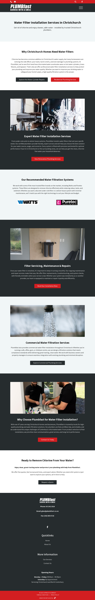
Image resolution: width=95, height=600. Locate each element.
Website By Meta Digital (47, 598)
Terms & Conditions (43, 595)
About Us (47, 544)
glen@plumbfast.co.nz (50, 511)
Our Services (47, 559)
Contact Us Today (47, 440)
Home (47, 540)
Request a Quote (47, 482)
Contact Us (47, 563)
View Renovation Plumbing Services (48, 159)
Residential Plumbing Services (65, 79)
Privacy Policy (55, 595)
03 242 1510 (50, 506)
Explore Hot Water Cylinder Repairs (32, 79)
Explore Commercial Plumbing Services (47, 363)
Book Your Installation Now (47, 286)
